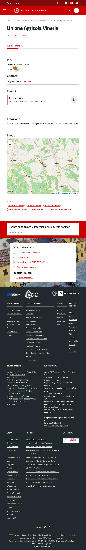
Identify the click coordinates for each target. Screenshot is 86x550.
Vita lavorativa (31, 360)
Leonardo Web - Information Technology (41, 486)
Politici (9, 335)
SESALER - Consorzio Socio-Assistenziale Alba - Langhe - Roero (50, 471)
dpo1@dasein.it (55, 423)
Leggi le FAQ (11, 464)
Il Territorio (73, 319)
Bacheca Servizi (13, 489)
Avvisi (59, 324)
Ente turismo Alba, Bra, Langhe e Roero (40, 461)
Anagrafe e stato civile (34, 317)
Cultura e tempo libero (34, 331)
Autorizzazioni (31, 324)
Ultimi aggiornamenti (15, 511)
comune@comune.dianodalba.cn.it (24, 388)
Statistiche (11, 514)
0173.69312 (15, 377)
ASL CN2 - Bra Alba (33, 468)
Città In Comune (54, 538)
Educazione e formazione (35, 335)
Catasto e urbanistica (33, 328)
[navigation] (4, 10)
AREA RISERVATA (41, 546)
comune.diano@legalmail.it (22, 385)
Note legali (11, 500)
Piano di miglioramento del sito (13, 457)
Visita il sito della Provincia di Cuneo (39, 446)
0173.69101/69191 (17, 374)
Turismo (28, 356)
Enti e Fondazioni (13, 324)
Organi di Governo (13, 310)
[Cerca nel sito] (76, 10)
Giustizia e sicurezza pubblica (36, 338)
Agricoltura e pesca (33, 310)
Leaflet (53, 193)
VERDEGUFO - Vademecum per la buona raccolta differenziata (49, 478)
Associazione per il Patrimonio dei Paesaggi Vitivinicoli (45, 450)
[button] (44, 164)
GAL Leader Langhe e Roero (36, 439)
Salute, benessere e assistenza (37, 349)
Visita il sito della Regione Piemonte (39, 443)
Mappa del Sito (12, 518)
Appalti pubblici (31, 321)
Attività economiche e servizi (41, 20)
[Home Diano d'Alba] (29, 10)
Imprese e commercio (33, 342)
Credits (9, 507)
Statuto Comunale (14, 493)
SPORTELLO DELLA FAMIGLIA (37, 475)
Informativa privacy (14, 496)
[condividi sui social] (12, 35)
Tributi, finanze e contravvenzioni (38, 353)
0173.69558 (25, 81)
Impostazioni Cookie (14, 503)
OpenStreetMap (64, 193)
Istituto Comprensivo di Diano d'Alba (39, 482)
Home (9, 20)
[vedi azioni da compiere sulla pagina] (25, 35)
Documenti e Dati (13, 321)
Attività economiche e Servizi (73, 341)
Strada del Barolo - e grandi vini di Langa (41, 457)
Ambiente (29, 313)
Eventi (71, 312)
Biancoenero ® (61, 541)
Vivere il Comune (20, 20)
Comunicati (61, 321)
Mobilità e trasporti (33, 346)
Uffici (9, 317)
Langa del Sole (31, 453)
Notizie (59, 310)
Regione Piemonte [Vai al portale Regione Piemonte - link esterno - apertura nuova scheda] (13, 3)
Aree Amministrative (14, 313)
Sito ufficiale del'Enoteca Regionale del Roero (42, 464)
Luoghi (71, 316)
